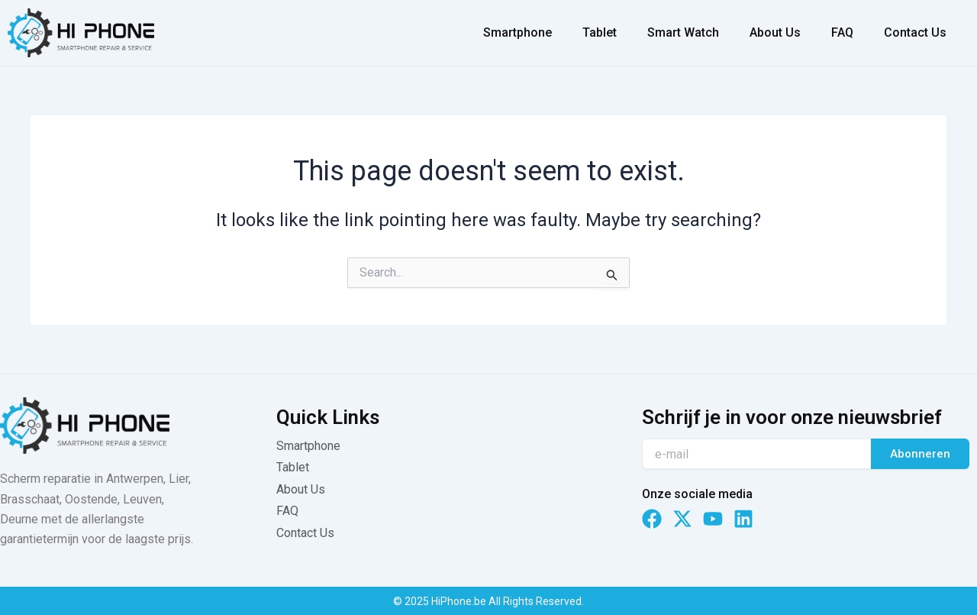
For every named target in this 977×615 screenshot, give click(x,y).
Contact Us (915, 32)
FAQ (842, 32)
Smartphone (517, 32)
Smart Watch (683, 32)
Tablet (599, 32)
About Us (775, 32)
